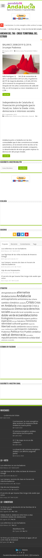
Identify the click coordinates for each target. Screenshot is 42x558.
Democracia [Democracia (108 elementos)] (22, 308)
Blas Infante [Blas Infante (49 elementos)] (32, 299)
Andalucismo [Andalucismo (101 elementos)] (8, 296)
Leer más (6, 94)
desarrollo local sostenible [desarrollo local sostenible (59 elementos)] (21, 312)
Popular (5, 244)
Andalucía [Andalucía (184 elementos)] (23, 296)
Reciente (14, 244)
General (31, 116)
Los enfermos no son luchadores (13, 249)
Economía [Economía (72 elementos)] (19, 318)
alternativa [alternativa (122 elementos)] (23, 292)
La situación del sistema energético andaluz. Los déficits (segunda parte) (26, 451)
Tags (35, 244)
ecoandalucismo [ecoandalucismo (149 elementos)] (27, 315)
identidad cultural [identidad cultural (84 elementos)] (10, 323)
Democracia (19, 51)
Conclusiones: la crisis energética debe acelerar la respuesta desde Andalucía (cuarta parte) (25, 423)
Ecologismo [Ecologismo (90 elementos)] (7, 318)
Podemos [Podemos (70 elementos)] (5, 332)
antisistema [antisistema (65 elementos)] (23, 299)
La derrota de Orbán (11, 415)
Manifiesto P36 (18, 529)
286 (14, 519)
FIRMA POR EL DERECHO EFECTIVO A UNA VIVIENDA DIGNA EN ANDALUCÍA (16, 516)
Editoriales (25, 116)
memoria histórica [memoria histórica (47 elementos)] (32, 327)
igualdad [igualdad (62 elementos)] (24, 324)
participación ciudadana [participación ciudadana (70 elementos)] (26, 329)
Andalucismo (8, 116)
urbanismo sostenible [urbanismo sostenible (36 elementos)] (7, 340)
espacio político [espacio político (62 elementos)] (30, 318)
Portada (3, 29)
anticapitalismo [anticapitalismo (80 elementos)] (9, 299)
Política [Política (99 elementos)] (15, 331)
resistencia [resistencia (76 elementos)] (23, 337)
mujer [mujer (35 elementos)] (3, 329)
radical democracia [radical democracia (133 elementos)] (13, 334)
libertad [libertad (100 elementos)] (5, 326)
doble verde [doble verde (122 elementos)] (8, 315)
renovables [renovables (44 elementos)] (29, 335)
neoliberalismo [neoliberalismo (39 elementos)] (9, 329)
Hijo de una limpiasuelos (10, 270)
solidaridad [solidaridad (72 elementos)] (34, 338)
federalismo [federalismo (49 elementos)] (21, 321)
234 (15, 525)
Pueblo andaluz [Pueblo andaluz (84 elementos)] (32, 331)
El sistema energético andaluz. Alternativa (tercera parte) (24, 432)
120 (13, 542)
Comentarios (25, 244)
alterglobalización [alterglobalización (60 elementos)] (8, 293)
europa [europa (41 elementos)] (14, 321)
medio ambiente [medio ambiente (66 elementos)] (18, 326)
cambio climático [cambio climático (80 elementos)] (10, 302)
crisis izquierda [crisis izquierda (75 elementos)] (24, 306)
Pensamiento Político (30, 51)
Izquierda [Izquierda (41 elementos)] (31, 324)
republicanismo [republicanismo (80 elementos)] (9, 337)
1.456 (15, 511)
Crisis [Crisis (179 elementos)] (30, 302)
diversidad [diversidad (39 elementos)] (36, 312)
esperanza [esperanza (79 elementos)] (6, 321)
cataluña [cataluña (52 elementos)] (22, 303)
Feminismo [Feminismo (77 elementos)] (31, 321)
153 (26, 531)
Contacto (34, 555)
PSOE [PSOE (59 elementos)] (21, 332)
